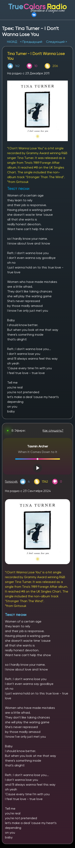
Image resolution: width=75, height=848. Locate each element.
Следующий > (56, 42)
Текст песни (15, 614)
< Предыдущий (31, 42)
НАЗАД (12, 42)
